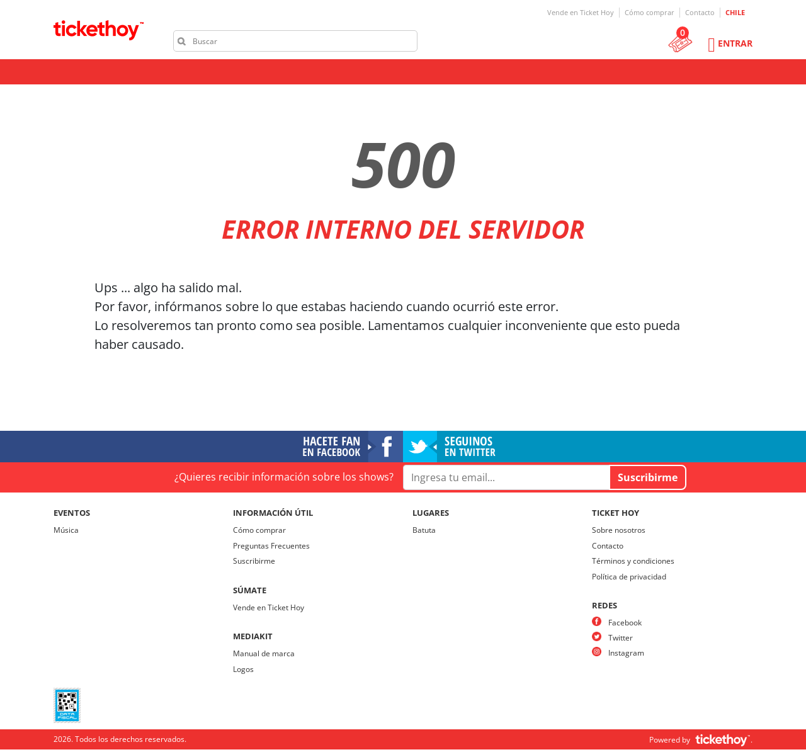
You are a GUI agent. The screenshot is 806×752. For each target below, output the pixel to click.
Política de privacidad (629, 576)
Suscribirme (254, 560)
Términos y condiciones (633, 560)
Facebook (625, 622)
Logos (243, 669)
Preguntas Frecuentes (271, 545)
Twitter (620, 637)
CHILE (735, 12)
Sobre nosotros (618, 530)
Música (66, 530)
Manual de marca (264, 653)
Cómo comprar (649, 12)
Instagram (626, 652)
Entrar (735, 43)
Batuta (424, 530)
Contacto (700, 12)
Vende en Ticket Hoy (580, 12)
